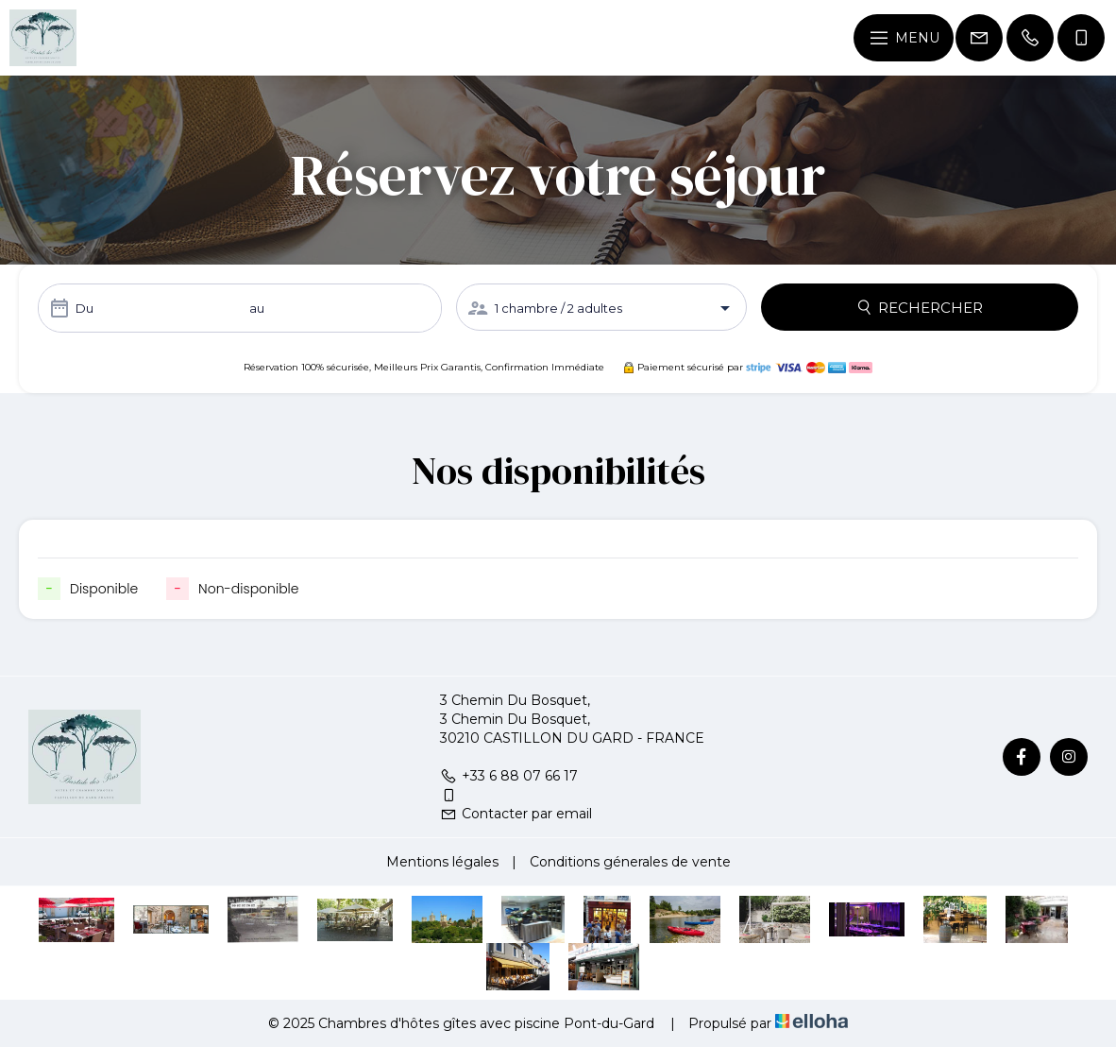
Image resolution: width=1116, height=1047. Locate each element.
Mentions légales (442, 861)
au (256, 308)
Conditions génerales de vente (630, 861)
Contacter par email (516, 813)
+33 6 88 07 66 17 (509, 775)
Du (84, 308)
